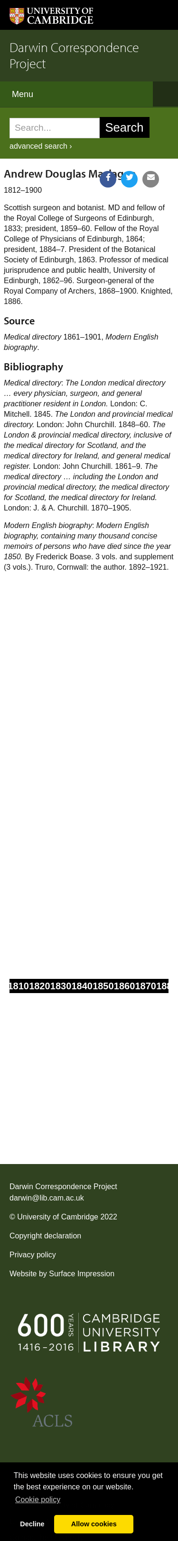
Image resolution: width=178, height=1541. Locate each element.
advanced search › (40, 146)
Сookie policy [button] (37, 1500)
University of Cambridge (57, 1217)
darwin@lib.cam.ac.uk (46, 1198)
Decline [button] (32, 1524)
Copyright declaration (45, 1236)
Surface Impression (81, 1274)
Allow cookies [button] (94, 1524)
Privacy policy (32, 1255)
